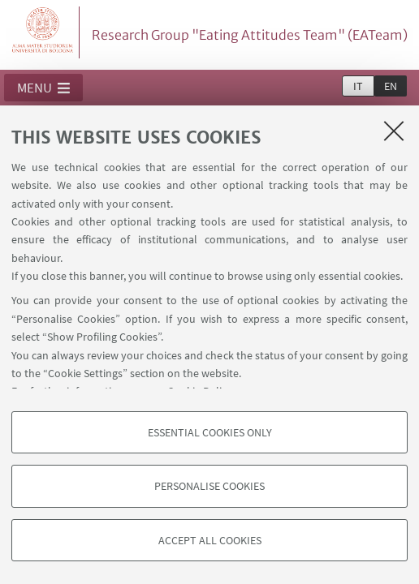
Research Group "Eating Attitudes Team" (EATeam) (250, 35)
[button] (43, 87)
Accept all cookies (209, 540)
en (390, 86)
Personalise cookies (209, 486)
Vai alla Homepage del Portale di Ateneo (43, 32)
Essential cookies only (210, 432)
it (358, 86)
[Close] (394, 131)
